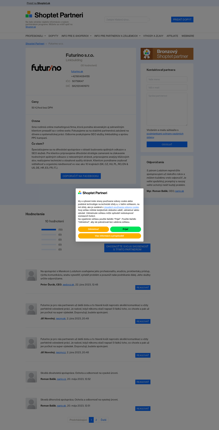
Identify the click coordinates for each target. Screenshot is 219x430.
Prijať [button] (125, 229)
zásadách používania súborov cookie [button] (121, 207)
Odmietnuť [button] (93, 229)
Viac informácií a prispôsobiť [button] (109, 236)
